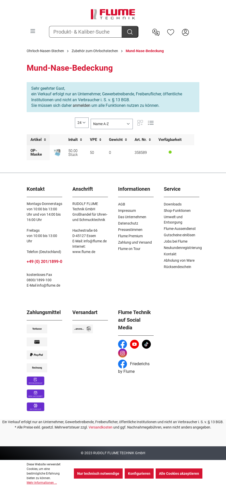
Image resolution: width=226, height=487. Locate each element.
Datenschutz (128, 223)
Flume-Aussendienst (180, 229)
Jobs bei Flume (175, 241)
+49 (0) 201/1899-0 (44, 261)
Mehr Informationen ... (42, 482)
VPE (95, 140)
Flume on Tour (129, 249)
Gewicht (118, 140)
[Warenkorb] (196, 28)
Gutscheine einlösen (179, 235)
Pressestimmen (130, 230)
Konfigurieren (139, 473)
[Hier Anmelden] (185, 31)
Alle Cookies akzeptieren (179, 473)
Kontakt (170, 254)
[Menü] (33, 31)
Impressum (127, 211)
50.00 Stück (73, 153)
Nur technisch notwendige (98, 473)
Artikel (38, 140)
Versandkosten (100, 427)
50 (92, 152)
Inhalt (75, 140)
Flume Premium (130, 236)
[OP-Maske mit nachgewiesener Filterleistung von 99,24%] (57, 153)
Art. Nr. (143, 140)
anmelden (81, 105)
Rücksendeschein (177, 267)
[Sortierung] (112, 124)
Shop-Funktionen (177, 211)
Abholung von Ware (179, 260)
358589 (141, 152)
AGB (121, 204)
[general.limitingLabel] (82, 122)
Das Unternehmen (132, 217)
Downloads (173, 204)
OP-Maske (36, 152)
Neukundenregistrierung (183, 248)
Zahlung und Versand (135, 242)
